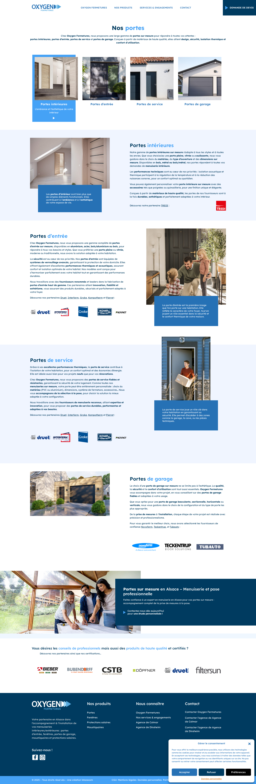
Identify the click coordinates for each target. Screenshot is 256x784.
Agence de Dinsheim (148, 727)
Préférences (238, 772)
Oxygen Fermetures (94, 8)
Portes (91, 712)
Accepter (184, 772)
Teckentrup (160, 526)
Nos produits (123, 8)
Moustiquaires (95, 727)
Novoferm (146, 526)
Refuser (211, 772)
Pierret (110, 297)
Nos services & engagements (153, 717)
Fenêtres (92, 717)
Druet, (63, 297)
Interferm (73, 297)
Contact (185, 8)
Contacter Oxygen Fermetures (203, 711)
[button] (249, 743)
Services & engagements (156, 8)
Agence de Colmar (147, 722)
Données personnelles (211, 778)
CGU (114, 779)
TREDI (164, 205)
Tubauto (174, 526)
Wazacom (87, 779)
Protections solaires (98, 722)
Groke (83, 297)
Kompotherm (95, 297)
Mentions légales (127, 779)
